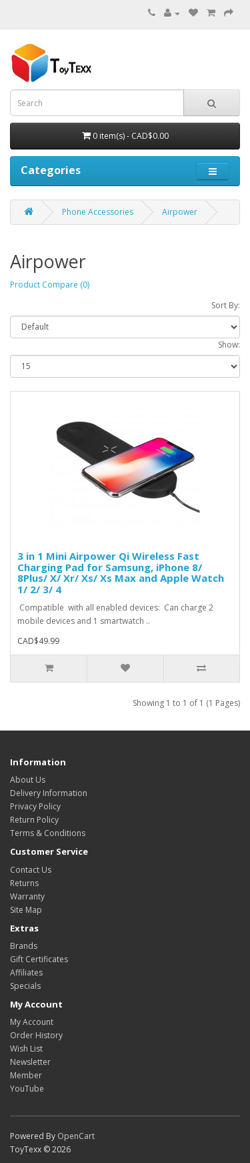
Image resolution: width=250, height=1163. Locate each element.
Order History (36, 1035)
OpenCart (76, 1136)
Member (26, 1075)
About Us (27, 779)
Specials (25, 986)
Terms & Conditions (47, 833)
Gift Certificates (39, 959)
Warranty (27, 896)
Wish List (26, 1048)
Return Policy (34, 819)
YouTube (27, 1088)
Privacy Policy (35, 806)
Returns (24, 883)
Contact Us (30, 869)
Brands (23, 945)
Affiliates (26, 972)
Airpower (179, 212)
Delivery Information (48, 793)
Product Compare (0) (49, 284)
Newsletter (30, 1062)
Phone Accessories (97, 212)
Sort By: (225, 305)
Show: (229, 344)
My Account (31, 1022)
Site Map (26, 909)
